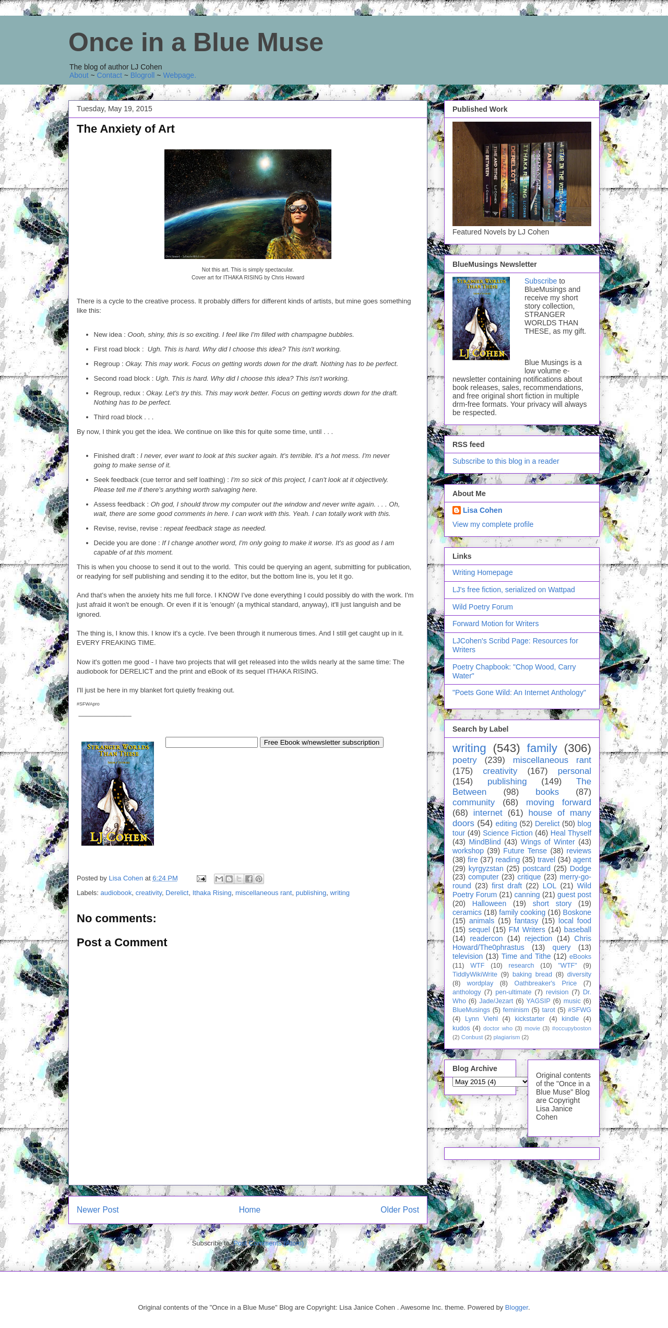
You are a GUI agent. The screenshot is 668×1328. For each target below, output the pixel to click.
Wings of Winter (548, 842)
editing (506, 823)
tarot (548, 1010)
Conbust (472, 1037)
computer (483, 877)
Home (250, 1209)
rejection (538, 938)
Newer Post (98, 1209)
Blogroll (142, 75)
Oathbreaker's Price (545, 983)
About (79, 75)
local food (574, 920)
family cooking (522, 912)
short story (552, 903)
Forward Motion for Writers (495, 623)
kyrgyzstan (486, 868)
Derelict (176, 893)
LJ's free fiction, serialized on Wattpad (513, 589)
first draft (507, 886)
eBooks (580, 956)
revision (557, 992)
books (547, 792)
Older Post (399, 1209)
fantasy (526, 920)
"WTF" (567, 965)
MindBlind (484, 842)
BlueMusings (471, 1010)
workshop (468, 851)
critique (529, 877)
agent (582, 859)
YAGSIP (539, 1001)
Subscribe (540, 281)
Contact (109, 75)
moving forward (558, 802)
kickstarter (529, 1019)
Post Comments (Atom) (268, 1243)
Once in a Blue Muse (196, 42)
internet (488, 813)
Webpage (178, 75)
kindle (570, 1019)
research (521, 965)
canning (527, 894)
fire (473, 859)
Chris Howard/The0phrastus (521, 942)
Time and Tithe (526, 956)
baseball (577, 929)
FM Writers (527, 929)
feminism (516, 1010)
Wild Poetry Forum (482, 607)
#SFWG (579, 1010)
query (562, 947)
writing (340, 893)
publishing (311, 893)
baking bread (532, 974)
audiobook (116, 893)
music (572, 1001)
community (473, 802)
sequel (479, 929)
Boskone (577, 912)
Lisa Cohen (482, 510)
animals (481, 920)
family (542, 748)
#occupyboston (571, 1028)
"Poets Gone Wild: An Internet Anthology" (519, 692)
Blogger (516, 1307)
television (467, 956)
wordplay (480, 983)
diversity (579, 974)
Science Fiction (508, 833)
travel (546, 859)
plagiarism (506, 1037)
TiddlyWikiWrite (474, 974)
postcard (536, 868)
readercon (486, 938)
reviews (579, 851)
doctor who (497, 1028)
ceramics (467, 912)
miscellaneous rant (263, 893)
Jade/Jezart (496, 1001)
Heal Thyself (571, 833)
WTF (477, 965)
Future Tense (525, 851)
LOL (549, 886)
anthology (466, 992)
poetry (464, 760)
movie (532, 1028)
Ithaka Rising (212, 893)
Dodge (580, 868)
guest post (574, 894)
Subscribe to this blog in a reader (505, 461)
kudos (461, 1028)
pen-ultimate (513, 992)
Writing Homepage (482, 572)
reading (508, 859)
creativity (149, 893)
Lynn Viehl (481, 1019)
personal (574, 771)
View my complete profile (492, 524)
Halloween (489, 903)
